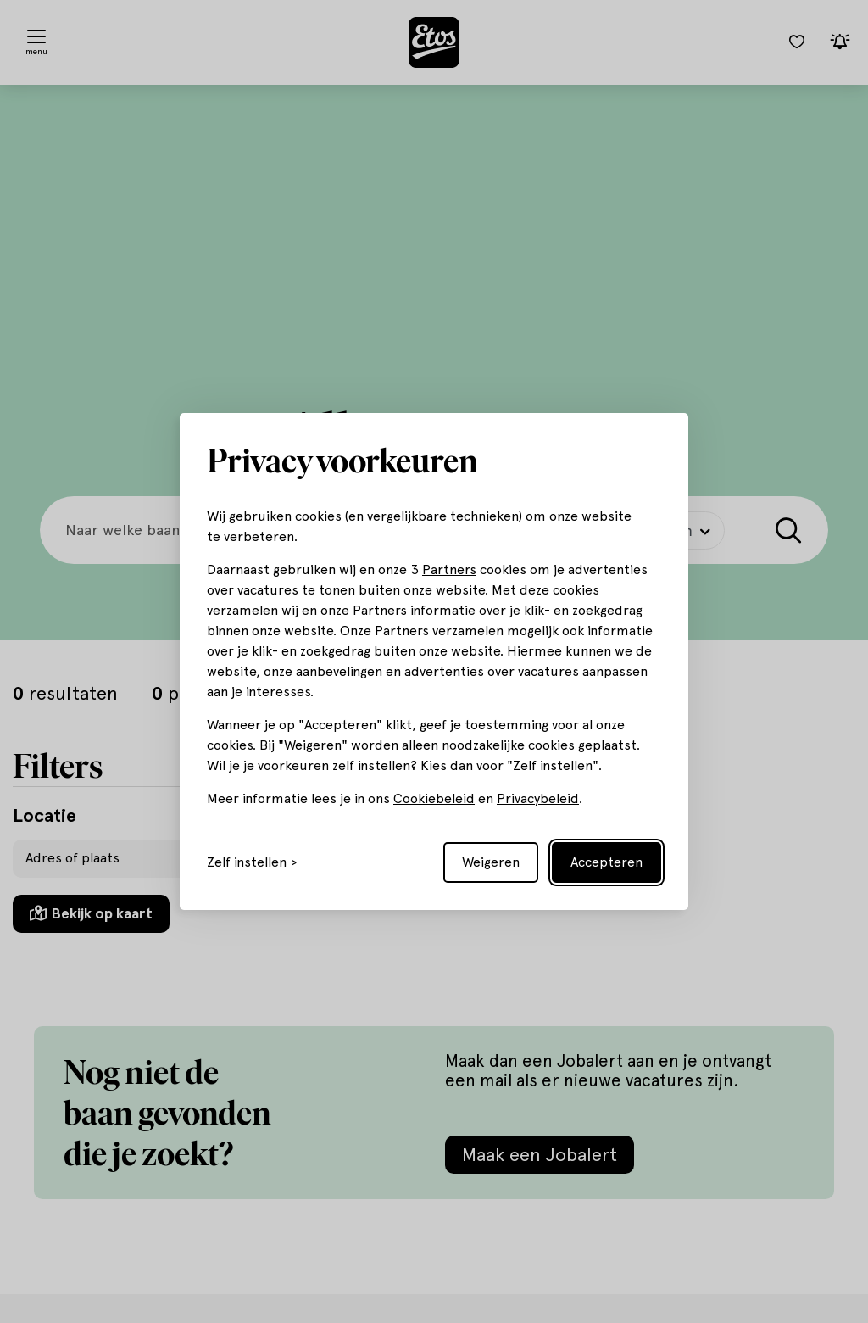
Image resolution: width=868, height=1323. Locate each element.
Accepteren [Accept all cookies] (606, 862)
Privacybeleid (538, 798)
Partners (449, 569)
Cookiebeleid (434, 798)
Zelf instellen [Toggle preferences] (247, 862)
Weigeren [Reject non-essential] (491, 862)
